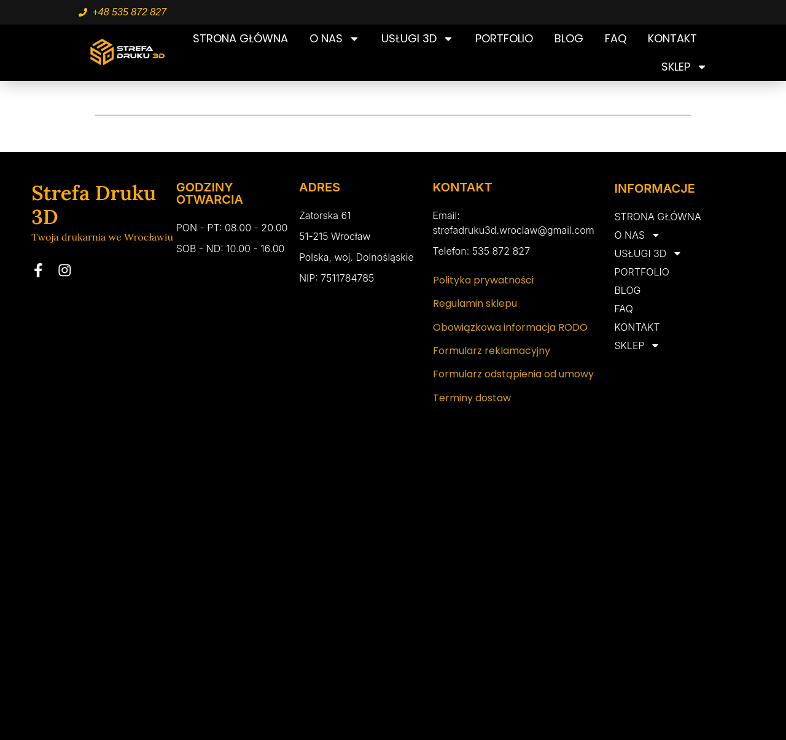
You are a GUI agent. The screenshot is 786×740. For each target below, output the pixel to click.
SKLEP (684, 67)
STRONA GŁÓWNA (240, 38)
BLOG (568, 38)
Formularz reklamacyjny (491, 351)
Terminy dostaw (472, 398)
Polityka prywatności (483, 280)
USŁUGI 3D (417, 38)
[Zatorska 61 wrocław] (393, 613)
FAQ (615, 38)
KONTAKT (672, 38)
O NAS (334, 38)
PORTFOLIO (504, 38)
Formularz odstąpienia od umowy (513, 374)
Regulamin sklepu (475, 303)
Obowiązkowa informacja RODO (510, 327)
